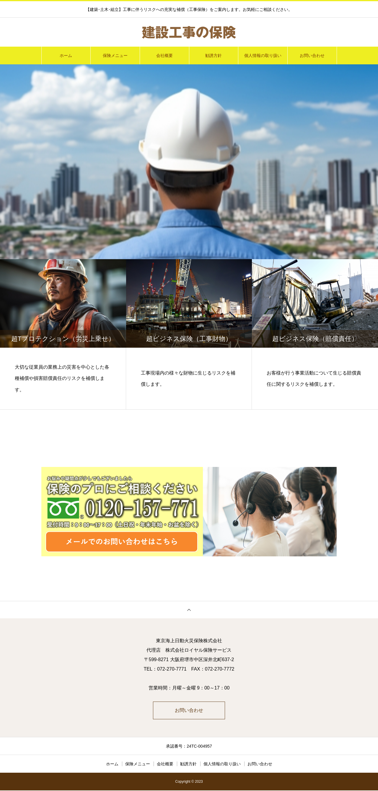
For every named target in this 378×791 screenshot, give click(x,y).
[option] (189, 161)
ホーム (66, 55)
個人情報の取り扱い (262, 55)
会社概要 (164, 55)
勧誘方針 (213, 55)
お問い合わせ (312, 55)
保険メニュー (115, 55)
